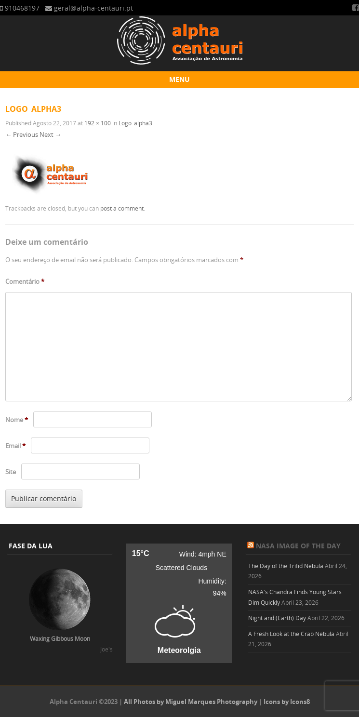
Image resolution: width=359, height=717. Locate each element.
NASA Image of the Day (298, 545)
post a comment (122, 208)
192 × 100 (97, 123)
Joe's (106, 649)
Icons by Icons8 (287, 701)
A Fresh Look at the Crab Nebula (291, 633)
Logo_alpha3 (135, 123)
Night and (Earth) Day (277, 618)
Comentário (24, 281)
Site (10, 471)
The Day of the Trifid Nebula (285, 566)
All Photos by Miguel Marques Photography (190, 701)
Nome (16, 419)
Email (15, 445)
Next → (50, 134)
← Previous (21, 134)
